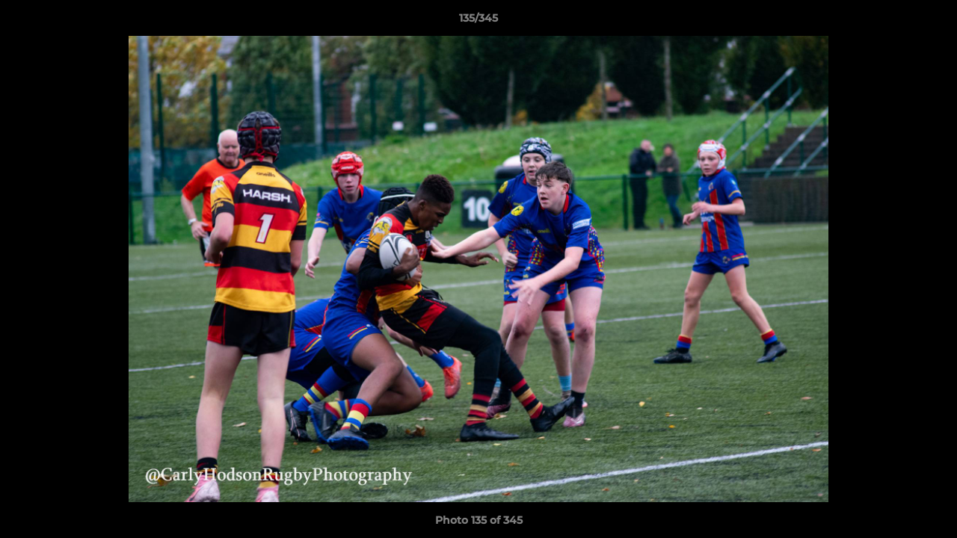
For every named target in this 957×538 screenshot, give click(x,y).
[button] (930, 21)
